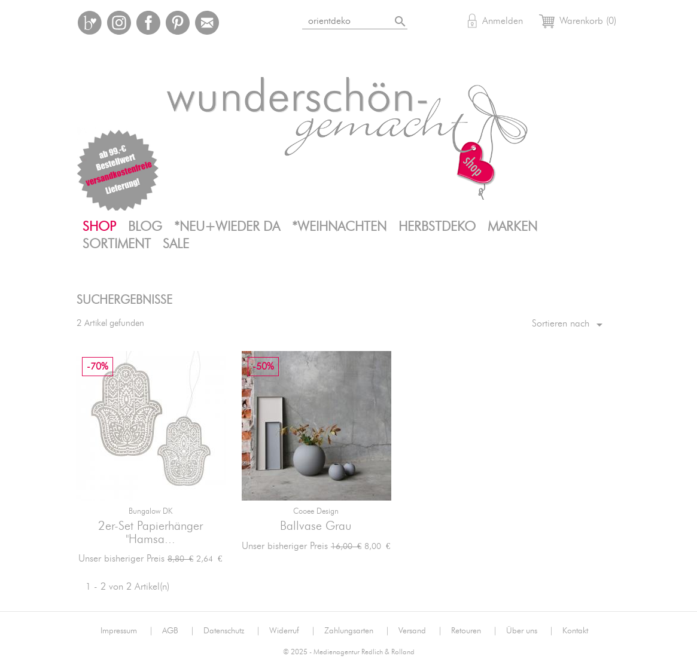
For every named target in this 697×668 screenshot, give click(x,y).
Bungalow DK (150, 512)
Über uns (529, 631)
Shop (99, 226)
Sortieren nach (569, 325)
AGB (178, 631)
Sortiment (117, 244)
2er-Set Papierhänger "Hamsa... (150, 532)
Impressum (127, 631)
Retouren (474, 631)
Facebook (148, 23)
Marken (512, 226)
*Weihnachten (339, 226)
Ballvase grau (316, 526)
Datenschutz (231, 631)
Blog (145, 226)
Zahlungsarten (356, 631)
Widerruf (292, 631)
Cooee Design (316, 512)
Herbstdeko (437, 226)
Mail (207, 23)
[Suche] (369, 19)
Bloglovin (90, 23)
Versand (420, 631)
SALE (176, 244)
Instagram (119, 23)
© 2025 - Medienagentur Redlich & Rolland (349, 652)
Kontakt (575, 631)
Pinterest (178, 23)
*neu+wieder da (227, 226)
